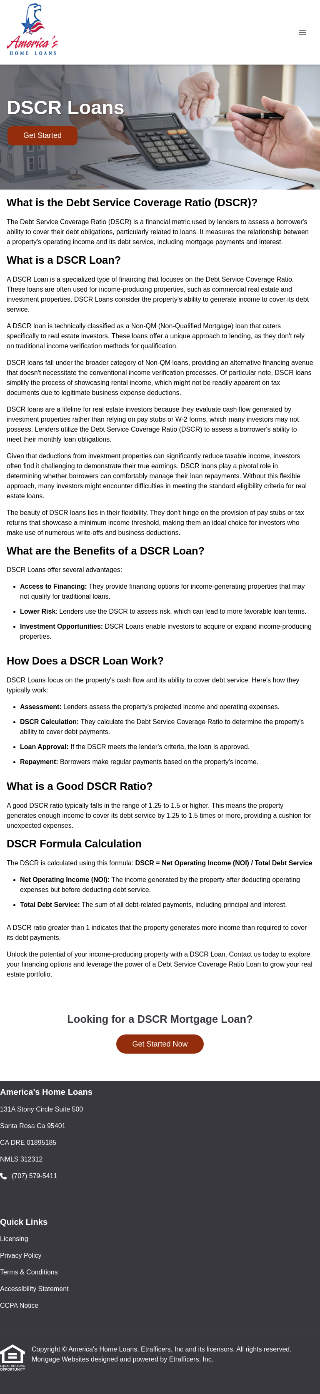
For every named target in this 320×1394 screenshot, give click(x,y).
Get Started (42, 135)
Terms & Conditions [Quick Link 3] (29, 1272)
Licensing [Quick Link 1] (14, 1238)
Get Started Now (160, 1044)
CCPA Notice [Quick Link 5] (19, 1305)
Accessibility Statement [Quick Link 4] (34, 1288)
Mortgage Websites (61, 1359)
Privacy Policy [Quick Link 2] (21, 1255)
